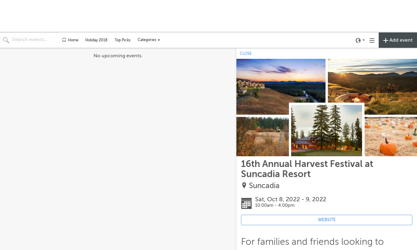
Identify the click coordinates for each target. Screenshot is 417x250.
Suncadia (264, 186)
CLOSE (246, 53)
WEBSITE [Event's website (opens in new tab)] (327, 220)
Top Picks (122, 40)
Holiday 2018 (96, 40)
